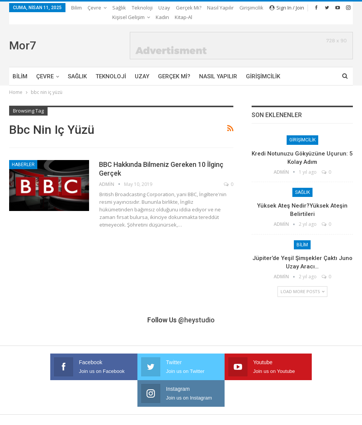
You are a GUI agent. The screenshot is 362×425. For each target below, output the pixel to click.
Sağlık (119, 7)
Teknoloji (142, 7)
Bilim (76, 7)
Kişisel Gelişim (252, 396)
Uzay (164, 7)
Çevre (94, 7)
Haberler (23, 155)
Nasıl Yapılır (218, 66)
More (215, 7)
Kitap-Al (311, 396)
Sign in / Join (287, 7)
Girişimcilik (263, 66)
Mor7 (22, 36)
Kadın (286, 396)
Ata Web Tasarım (334, 413)
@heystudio (196, 310)
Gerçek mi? (188, 7)
